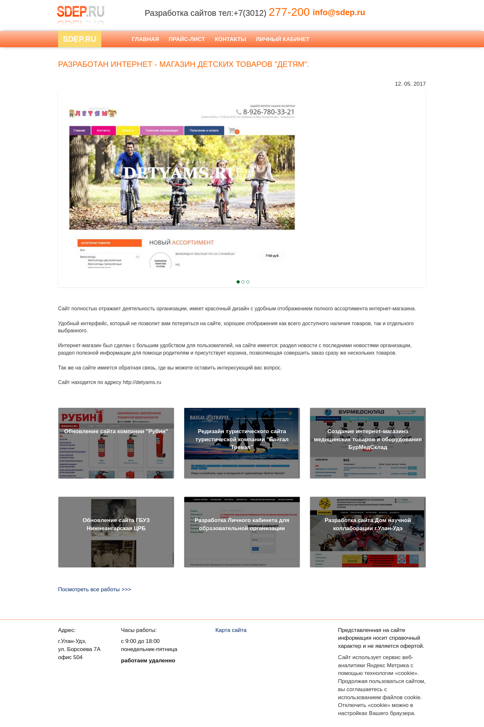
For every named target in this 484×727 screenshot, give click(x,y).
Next (70, 166)
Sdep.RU (79, 39)
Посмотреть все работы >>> (94, 589)
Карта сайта (231, 630)
